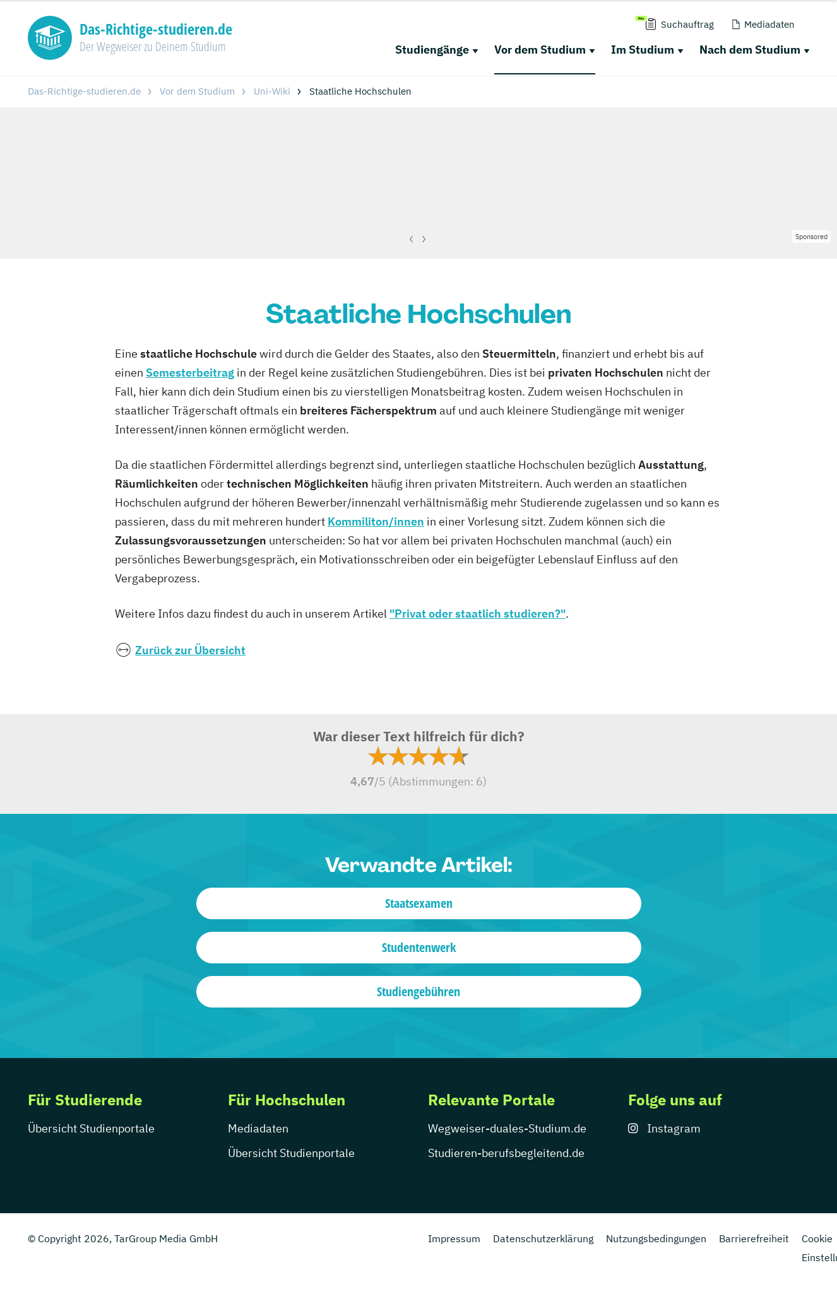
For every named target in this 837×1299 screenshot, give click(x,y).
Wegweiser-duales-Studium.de (507, 1128)
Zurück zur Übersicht (190, 650)
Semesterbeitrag (190, 372)
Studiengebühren (418, 991)
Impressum (454, 1238)
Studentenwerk (419, 947)
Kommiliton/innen (376, 521)
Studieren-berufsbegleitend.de (506, 1153)
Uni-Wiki (272, 91)
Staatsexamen (419, 903)
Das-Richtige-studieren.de (84, 91)
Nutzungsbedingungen (656, 1238)
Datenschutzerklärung (543, 1238)
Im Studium (642, 49)
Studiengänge (432, 49)
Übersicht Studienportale (91, 1128)
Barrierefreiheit (754, 1238)
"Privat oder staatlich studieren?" (477, 613)
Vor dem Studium (540, 49)
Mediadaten (258, 1128)
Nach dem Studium (749, 49)
